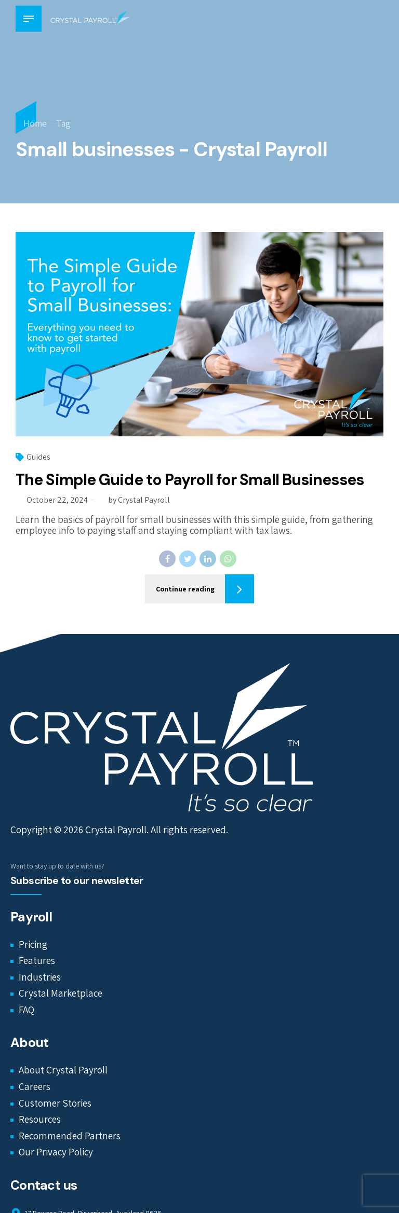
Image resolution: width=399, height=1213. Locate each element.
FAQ (26, 1009)
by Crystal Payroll (139, 499)
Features (37, 960)
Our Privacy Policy (56, 1152)
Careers (34, 1086)
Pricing (33, 944)
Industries (40, 977)
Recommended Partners (70, 1135)
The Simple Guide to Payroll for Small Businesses (190, 480)
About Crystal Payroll (63, 1070)
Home (35, 123)
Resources (40, 1119)
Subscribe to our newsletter (76, 880)
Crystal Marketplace (60, 993)
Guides (38, 456)
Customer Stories (55, 1103)
